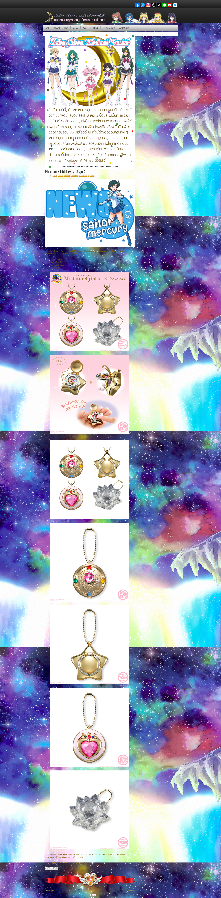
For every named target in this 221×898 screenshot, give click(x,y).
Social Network (109, 27)
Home (47, 27)
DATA (84, 27)
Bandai (60, 176)
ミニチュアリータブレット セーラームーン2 (68, 863)
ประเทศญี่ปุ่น (84, 176)
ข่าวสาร (67, 176)
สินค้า (91, 176)
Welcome (56, 27)
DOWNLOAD (94, 27)
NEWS (66, 27)
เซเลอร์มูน (74, 176)
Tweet (86, 896)
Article (75, 27)
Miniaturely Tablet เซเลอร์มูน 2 (65, 171)
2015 (55, 176)
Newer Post (50, 890)
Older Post (130, 890)
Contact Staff (124, 27)
